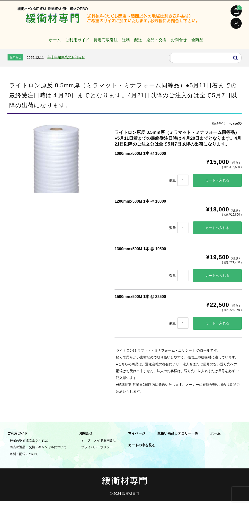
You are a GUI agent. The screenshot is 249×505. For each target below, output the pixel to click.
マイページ (136, 437)
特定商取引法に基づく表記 (29, 444)
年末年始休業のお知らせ (66, 59)
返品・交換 (160, 40)
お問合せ (188, 40)
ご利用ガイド (65, 40)
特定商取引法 (99, 40)
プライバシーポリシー (97, 451)
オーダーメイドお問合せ (98, 444)
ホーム (37, 40)
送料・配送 (131, 40)
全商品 (212, 40)
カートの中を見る (141, 449)
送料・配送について (24, 458)
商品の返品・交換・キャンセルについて (38, 451)
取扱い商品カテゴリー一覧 (177, 437)
